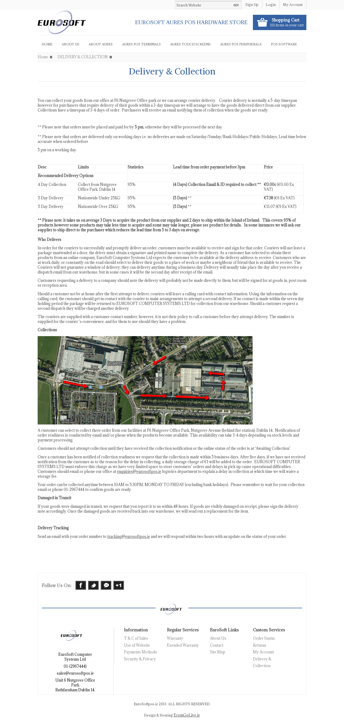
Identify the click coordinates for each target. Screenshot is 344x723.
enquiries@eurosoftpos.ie (139, 471)
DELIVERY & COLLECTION (83, 57)
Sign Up (252, 4)
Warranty (175, 638)
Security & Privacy (140, 659)
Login (271, 4)
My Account (293, 4)
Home (43, 57)
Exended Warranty (183, 645)
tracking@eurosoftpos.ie (128, 536)
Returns (259, 645)
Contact (216, 645)
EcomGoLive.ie (187, 715)
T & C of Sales (136, 638)
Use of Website (137, 645)
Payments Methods (140, 652)
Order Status (264, 638)
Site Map (217, 652)
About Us (218, 638)
